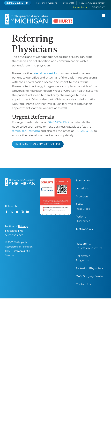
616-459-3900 (84, 131)
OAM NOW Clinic (59, 122)
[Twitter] (11, 212)
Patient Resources (83, 207)
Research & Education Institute (89, 246)
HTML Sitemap (14, 251)
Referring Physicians (89, 268)
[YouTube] (17, 212)
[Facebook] (6, 212)
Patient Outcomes (83, 219)
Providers (82, 196)
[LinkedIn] (27, 212)
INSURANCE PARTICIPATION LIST (37, 144)
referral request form (47, 73)
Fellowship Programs (83, 258)
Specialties (83, 180)
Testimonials (84, 229)
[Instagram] (22, 212)
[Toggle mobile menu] (104, 15)
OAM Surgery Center (90, 276)
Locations (82, 188)
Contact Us (83, 284)
